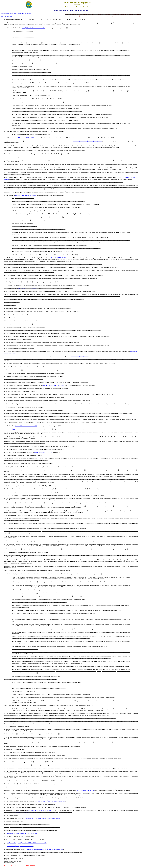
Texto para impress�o (6, 16)
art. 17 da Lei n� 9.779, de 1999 (57, 258)
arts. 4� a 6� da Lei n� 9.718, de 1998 (39, 810)
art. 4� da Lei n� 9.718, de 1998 (25, 137)
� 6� (13, 429)
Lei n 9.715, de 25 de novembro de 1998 (26, 426)
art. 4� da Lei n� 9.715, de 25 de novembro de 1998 (32, 843)
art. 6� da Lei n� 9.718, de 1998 (85, 790)
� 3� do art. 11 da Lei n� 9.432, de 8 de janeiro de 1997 (22, 833)
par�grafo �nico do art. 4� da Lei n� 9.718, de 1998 (87, 141)
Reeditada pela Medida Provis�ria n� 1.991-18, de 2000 (16, 13)
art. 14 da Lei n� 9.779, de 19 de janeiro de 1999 (20, 846)
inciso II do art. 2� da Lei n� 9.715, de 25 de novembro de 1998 (43, 818)
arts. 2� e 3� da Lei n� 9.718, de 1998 (53, 385)
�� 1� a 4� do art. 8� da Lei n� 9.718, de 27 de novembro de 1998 (44, 849)
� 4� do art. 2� (11, 843)
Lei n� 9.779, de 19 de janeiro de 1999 (25, 195)
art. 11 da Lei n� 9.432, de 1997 (79, 356)
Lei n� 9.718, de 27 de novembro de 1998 (33, 28)
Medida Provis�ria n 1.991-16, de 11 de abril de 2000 (50, 801)
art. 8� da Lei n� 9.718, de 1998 (43, 452)
